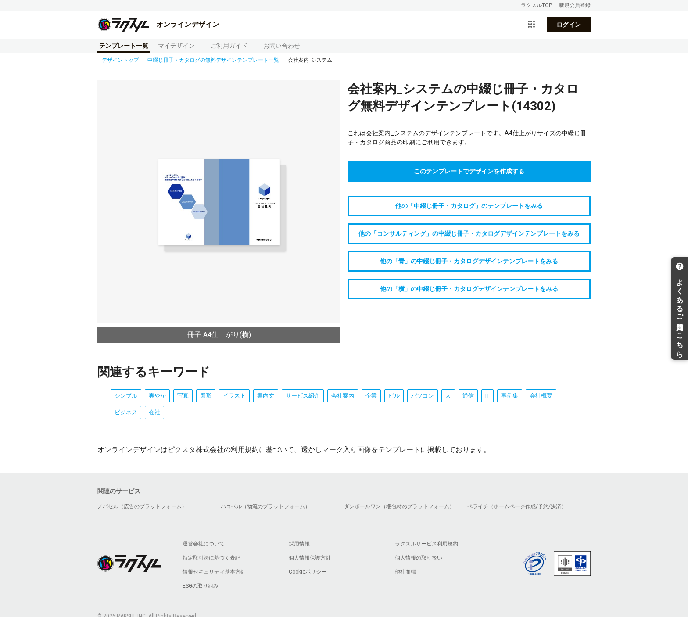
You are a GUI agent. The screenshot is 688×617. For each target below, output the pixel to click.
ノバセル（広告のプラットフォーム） (142, 506)
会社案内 (342, 395)
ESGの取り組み (201, 586)
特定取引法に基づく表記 (211, 558)
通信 (468, 395)
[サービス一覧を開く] (531, 24)
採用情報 (299, 544)
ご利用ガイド (229, 45)
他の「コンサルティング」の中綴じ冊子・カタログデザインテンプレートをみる (469, 233)
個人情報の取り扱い (418, 558)
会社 (154, 412)
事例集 (509, 395)
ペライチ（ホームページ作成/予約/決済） (516, 506)
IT (487, 395)
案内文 (265, 395)
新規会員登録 (575, 5)
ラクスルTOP (536, 5)
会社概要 (541, 395)
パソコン (422, 395)
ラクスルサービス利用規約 (426, 544)
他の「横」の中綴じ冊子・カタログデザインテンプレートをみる (469, 288)
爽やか (157, 395)
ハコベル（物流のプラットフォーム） (265, 506)
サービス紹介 (303, 395)
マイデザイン (176, 45)
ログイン (568, 24)
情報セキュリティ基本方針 (214, 572)
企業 (371, 395)
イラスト (234, 395)
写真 (183, 395)
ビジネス (126, 412)
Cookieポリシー (307, 572)
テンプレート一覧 (123, 45)
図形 (205, 395)
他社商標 (405, 572)
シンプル (126, 395)
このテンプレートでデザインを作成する (469, 171)
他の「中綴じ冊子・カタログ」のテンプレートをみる (469, 205)
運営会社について (204, 544)
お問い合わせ (281, 45)
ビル (394, 395)
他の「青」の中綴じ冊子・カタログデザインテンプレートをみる (469, 261)
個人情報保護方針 (310, 558)
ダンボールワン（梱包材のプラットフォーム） (399, 506)
